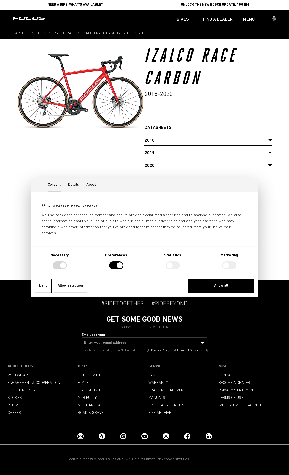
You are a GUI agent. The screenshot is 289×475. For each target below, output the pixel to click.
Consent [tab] (54, 185)
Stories (15, 398)
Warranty (158, 383)
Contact (227, 375)
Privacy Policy (160, 350)
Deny (43, 286)
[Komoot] (166, 436)
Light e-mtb (89, 375)
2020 (149, 165)
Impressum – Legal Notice (243, 405)
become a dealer (234, 383)
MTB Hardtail (90, 405)
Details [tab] (73, 185)
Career (14, 413)
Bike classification (166, 405)
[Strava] (102, 436)
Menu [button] (251, 19)
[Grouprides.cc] (123, 436)
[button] (273, 19)
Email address (93, 335)
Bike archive (159, 413)
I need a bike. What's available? (74, 5)
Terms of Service (188, 350)
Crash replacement (167, 390)
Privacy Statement (237, 390)
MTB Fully (87, 398)
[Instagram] (80, 436)
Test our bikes (21, 390)
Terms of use (231, 398)
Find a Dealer (218, 19)
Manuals (156, 398)
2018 (149, 140)
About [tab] (91, 185)
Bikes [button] (185, 19)
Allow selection (70, 286)
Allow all (221, 286)
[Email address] (144, 342)
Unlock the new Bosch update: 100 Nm (215, 5)
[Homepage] (29, 19)
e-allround (89, 390)
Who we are (19, 375)
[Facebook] (187, 436)
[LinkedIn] (209, 436)
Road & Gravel (92, 413)
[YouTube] (144, 436)
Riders (13, 405)
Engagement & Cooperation (34, 383)
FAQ (151, 375)
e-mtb (83, 383)
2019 (149, 153)
